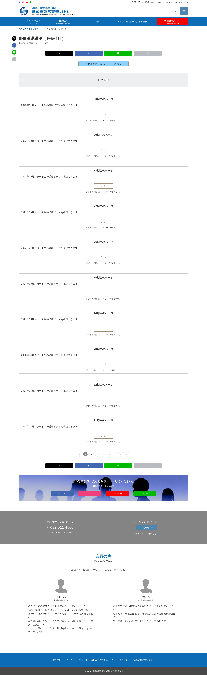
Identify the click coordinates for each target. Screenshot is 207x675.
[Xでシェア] (14, 38)
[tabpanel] (61, 608)
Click (103, 114)
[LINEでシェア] (14, 52)
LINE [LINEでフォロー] (145, 493)
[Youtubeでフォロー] (27, 2)
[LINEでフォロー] (31, 2)
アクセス (183, 2)
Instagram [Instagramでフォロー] (90, 493)
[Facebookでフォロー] (20, 2)
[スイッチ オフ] (174, 11)
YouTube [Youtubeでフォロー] (117, 493)
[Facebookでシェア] (14, 45)
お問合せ (147, 527)
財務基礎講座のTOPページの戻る (104, 64)
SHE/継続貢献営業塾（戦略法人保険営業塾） (106, 671)
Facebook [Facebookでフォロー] (62, 493)
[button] (14, 59)
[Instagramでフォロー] (23, 2)
